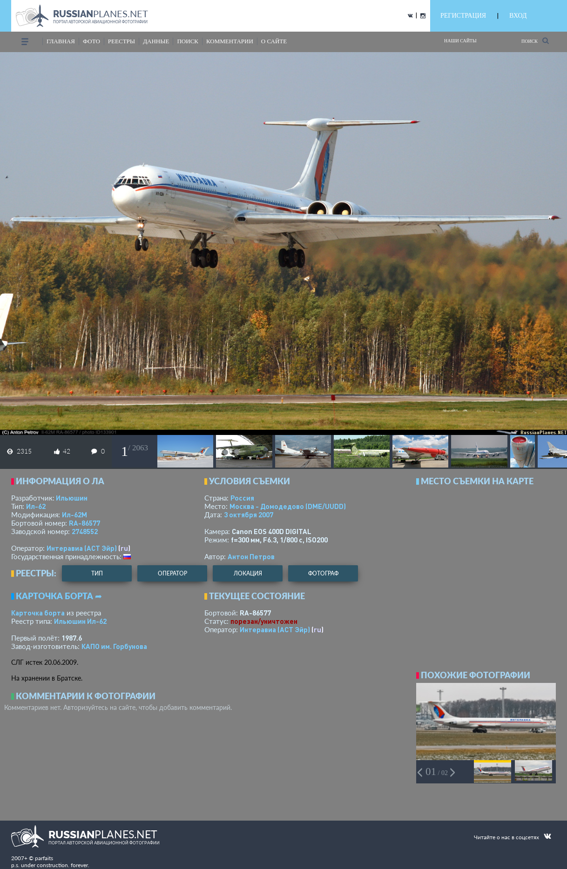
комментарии (229, 41)
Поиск (535, 40)
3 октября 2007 (248, 514)
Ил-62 (36, 506)
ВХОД (517, 15)
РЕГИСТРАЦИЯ (463, 15)
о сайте (274, 41)
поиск (187, 41)
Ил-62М (74, 514)
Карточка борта (38, 612)
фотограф (323, 573)
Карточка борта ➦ (59, 596)
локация (248, 573)
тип (97, 573)
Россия (242, 498)
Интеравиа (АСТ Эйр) (82, 548)
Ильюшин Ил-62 (80, 621)
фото (91, 41)
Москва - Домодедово (288, 506)
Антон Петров (251, 556)
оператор (172, 573)
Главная (61, 41)
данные (156, 41)
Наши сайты (460, 40)
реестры (121, 41)
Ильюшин (72, 498)
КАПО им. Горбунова (114, 646)
